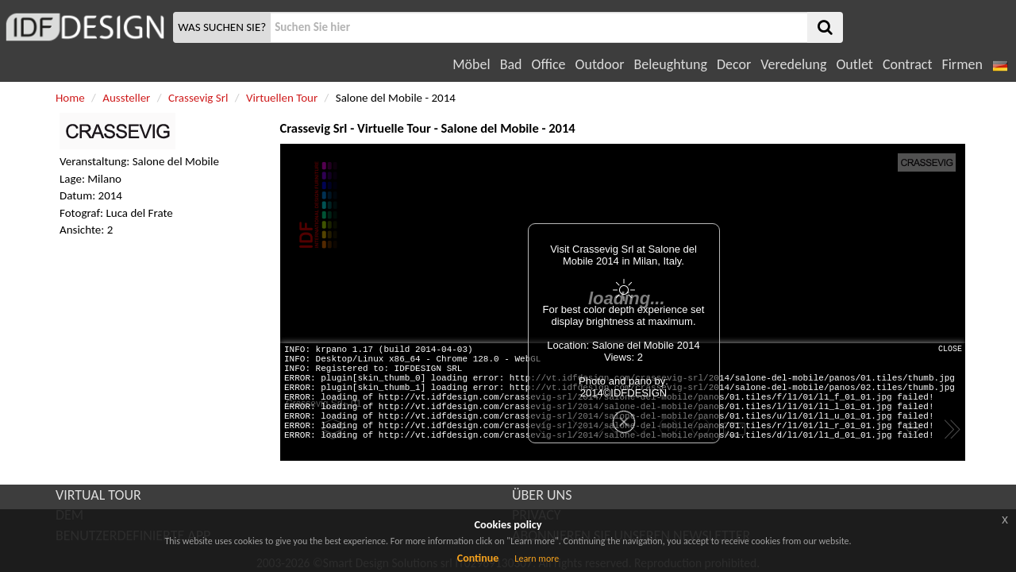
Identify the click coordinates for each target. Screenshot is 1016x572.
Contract (908, 64)
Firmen (961, 64)
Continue (478, 558)
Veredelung (793, 64)
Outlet (854, 64)
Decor (734, 64)
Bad (511, 64)
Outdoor (600, 64)
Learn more (536, 558)
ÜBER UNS (542, 495)
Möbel (471, 64)
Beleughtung (669, 64)
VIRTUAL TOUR (98, 495)
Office (549, 64)
